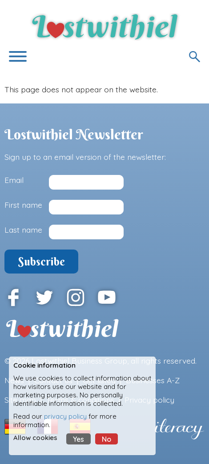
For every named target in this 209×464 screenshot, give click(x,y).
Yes (78, 439)
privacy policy (65, 416)
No (106, 439)
